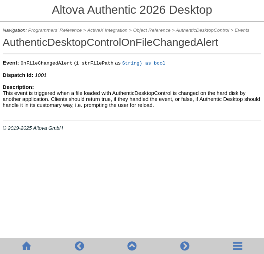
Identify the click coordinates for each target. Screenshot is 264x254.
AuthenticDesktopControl (202, 30)
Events (242, 30)
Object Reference (152, 30)
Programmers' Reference (55, 30)
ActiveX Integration (107, 30)
